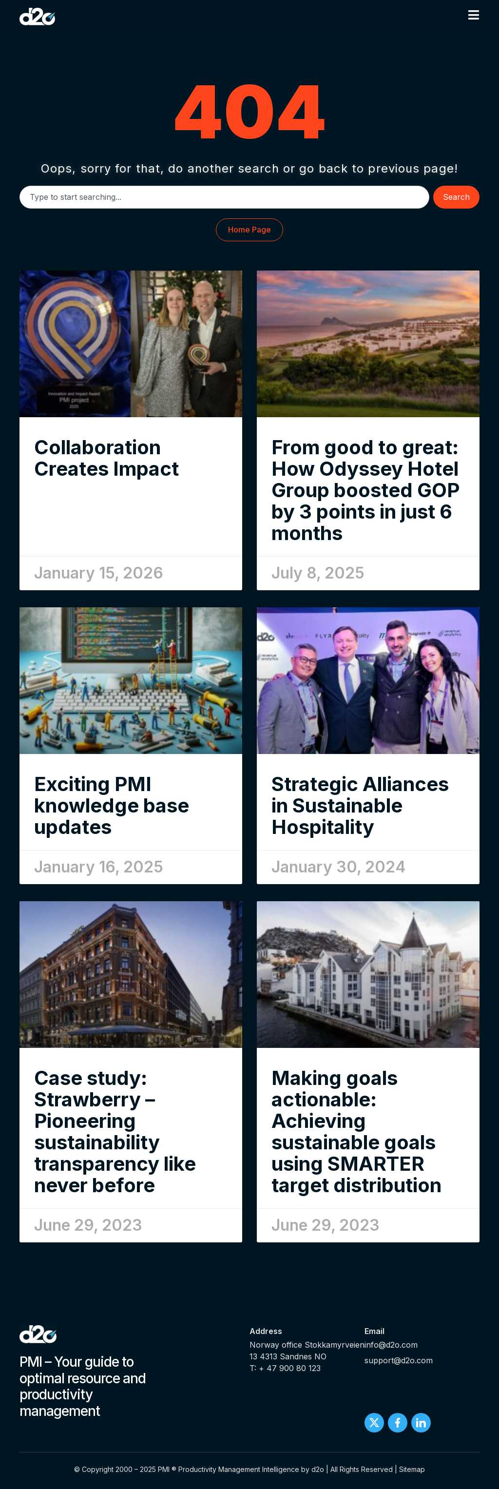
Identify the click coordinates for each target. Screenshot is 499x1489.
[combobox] (224, 197)
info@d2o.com (391, 1345)
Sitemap (412, 1469)
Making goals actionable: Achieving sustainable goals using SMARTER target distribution (356, 1131)
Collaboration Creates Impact (106, 458)
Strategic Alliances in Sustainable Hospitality (360, 805)
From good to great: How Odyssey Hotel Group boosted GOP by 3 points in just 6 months (365, 490)
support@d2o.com (399, 1360)
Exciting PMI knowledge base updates (111, 805)
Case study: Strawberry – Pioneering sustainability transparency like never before (115, 1131)
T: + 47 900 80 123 (285, 1368)
